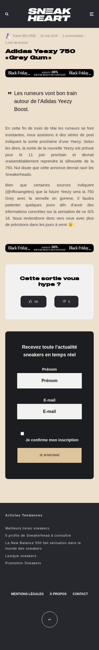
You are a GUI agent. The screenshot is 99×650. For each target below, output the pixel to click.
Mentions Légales (27, 594)
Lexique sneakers (20, 556)
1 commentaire (72, 36)
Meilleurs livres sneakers (27, 528)
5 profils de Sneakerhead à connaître (38, 535)
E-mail (49, 400)
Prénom (49, 369)
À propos (58, 594)
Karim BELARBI (24, 36)
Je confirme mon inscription (50, 434)
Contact (80, 594)
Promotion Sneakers (23, 563)
